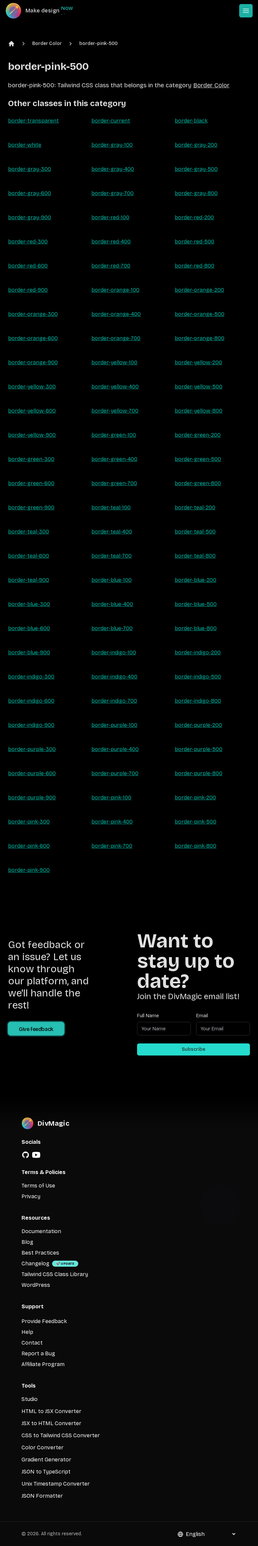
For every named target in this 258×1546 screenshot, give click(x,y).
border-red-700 (110, 266)
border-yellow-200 (198, 362)
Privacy (31, 1196)
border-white (24, 145)
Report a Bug (38, 1353)
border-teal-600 (28, 556)
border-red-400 (111, 241)
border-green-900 (31, 507)
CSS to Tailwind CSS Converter (61, 1435)
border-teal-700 (111, 556)
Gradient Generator (46, 1459)
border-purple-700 (114, 773)
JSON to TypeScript (46, 1471)
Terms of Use (38, 1185)
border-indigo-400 (114, 676)
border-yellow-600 (32, 411)
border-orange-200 (199, 290)
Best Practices (40, 1253)
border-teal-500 (195, 531)
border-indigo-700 (114, 701)
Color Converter (42, 1447)
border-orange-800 (199, 338)
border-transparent (33, 121)
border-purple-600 (32, 773)
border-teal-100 (111, 507)
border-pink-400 (112, 821)
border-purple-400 (115, 749)
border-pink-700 (111, 846)
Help (27, 1332)
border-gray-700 (112, 193)
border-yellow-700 (114, 411)
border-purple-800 (198, 773)
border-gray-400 (112, 169)
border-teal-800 (195, 556)
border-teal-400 (111, 531)
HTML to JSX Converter (51, 1411)
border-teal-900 (28, 580)
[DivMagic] (45, 11)
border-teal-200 (195, 507)
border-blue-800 (196, 628)
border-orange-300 (33, 314)
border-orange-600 (33, 338)
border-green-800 (198, 483)
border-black (191, 121)
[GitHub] (26, 1155)
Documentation (41, 1231)
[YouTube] (36, 1155)
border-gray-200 (196, 145)
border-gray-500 (196, 169)
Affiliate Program (43, 1364)
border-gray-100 (112, 145)
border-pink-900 (29, 870)
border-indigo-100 (113, 652)
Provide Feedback (44, 1321)
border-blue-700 (112, 628)
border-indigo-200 (198, 652)
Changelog (35, 1263)
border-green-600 (31, 483)
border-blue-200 (195, 580)
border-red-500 (194, 241)
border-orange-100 (115, 290)
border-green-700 (114, 483)
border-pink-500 (98, 43)
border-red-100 (110, 217)
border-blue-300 (29, 604)
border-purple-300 (32, 749)
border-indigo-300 (31, 676)
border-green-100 (113, 435)
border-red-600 (28, 266)
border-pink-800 (195, 846)
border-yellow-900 (32, 435)
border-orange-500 (199, 314)
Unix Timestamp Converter (56, 1484)
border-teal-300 (28, 531)
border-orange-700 (115, 338)
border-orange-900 (33, 362)
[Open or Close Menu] (246, 10)
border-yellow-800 (198, 411)
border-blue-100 (111, 580)
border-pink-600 (29, 846)
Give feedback (36, 1029)
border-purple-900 (32, 797)
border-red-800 (194, 266)
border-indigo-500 (198, 676)
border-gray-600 (29, 193)
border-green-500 (198, 459)
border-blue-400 (112, 604)
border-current (110, 121)
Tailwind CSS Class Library (55, 1274)
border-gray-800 (196, 193)
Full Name (148, 1016)
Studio (30, 1399)
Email (202, 1016)
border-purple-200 (198, 725)
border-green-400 (114, 459)
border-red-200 (194, 217)
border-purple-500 (198, 749)
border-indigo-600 (31, 701)
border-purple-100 (114, 725)
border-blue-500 (196, 604)
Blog (27, 1242)
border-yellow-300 (32, 386)
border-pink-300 (29, 821)
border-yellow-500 (198, 386)
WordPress (36, 1285)
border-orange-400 (116, 314)
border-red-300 (28, 241)
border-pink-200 (195, 797)
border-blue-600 (29, 628)
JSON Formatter (42, 1496)
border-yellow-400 (115, 386)
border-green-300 (31, 459)
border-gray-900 (29, 217)
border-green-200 (198, 435)
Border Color (47, 43)
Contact (32, 1343)
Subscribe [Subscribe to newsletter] (193, 1049)
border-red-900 (28, 290)
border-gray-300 (29, 169)
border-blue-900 (29, 652)
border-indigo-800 (198, 701)
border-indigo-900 (31, 725)
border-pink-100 (111, 797)
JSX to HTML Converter (51, 1423)
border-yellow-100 (114, 362)
